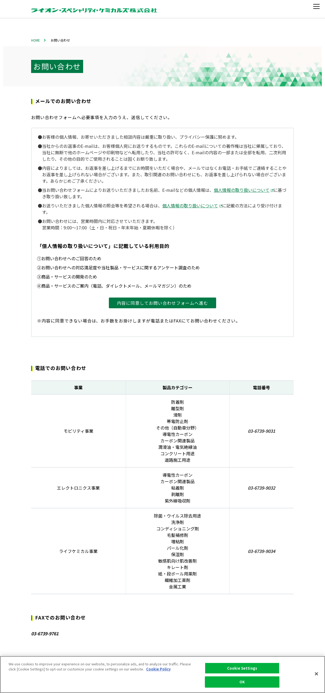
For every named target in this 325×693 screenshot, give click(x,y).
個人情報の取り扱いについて (244, 190)
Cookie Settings (242, 668)
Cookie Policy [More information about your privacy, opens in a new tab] (158, 669)
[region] (162, 674)
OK (242, 681)
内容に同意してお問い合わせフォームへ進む (162, 303)
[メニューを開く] (317, 6)
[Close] (316, 674)
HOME (35, 40)
